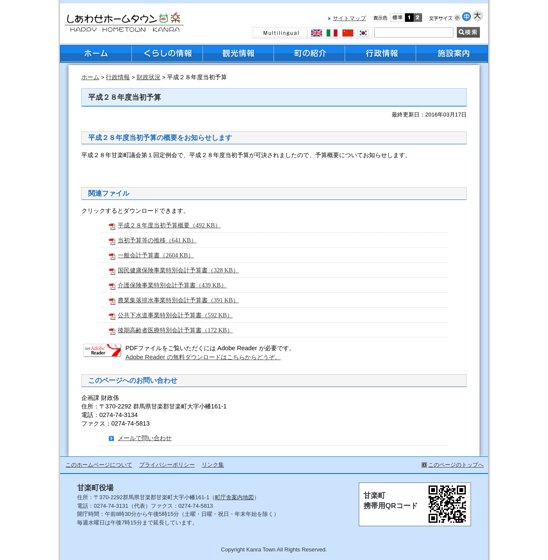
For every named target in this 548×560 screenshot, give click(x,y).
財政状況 (149, 77)
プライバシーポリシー (167, 465)
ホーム (90, 77)
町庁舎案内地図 (234, 497)
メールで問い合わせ (145, 438)
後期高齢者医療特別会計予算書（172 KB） (175, 330)
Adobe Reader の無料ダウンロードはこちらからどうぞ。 (203, 357)
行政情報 (118, 77)
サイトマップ (349, 18)
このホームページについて (99, 465)
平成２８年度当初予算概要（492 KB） (169, 225)
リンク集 (213, 465)
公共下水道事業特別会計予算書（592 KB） (175, 315)
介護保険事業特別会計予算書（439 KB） (172, 285)
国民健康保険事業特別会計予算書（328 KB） (178, 270)
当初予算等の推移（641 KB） (157, 240)
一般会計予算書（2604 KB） (156, 255)
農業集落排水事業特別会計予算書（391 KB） (178, 300)
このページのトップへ (456, 465)
